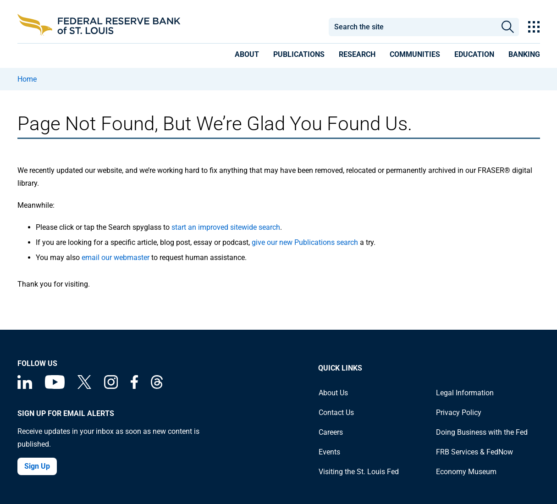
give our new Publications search (305, 242)
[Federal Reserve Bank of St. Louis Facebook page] (134, 386)
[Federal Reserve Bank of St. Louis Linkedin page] (24, 386)
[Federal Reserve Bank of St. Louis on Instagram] (111, 386)
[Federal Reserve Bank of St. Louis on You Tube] (55, 386)
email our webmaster (115, 257)
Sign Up (37, 466)
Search (507, 27)
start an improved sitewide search (225, 227)
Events (329, 452)
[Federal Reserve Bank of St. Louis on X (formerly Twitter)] (84, 386)
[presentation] (247, 56)
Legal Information (465, 392)
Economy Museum (466, 471)
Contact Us (336, 412)
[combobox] (412, 27)
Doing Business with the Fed (482, 432)
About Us (333, 392)
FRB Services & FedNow (474, 452)
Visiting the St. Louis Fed (359, 471)
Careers (331, 432)
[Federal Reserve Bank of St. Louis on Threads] (157, 386)
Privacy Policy (458, 412)
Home (27, 79)
